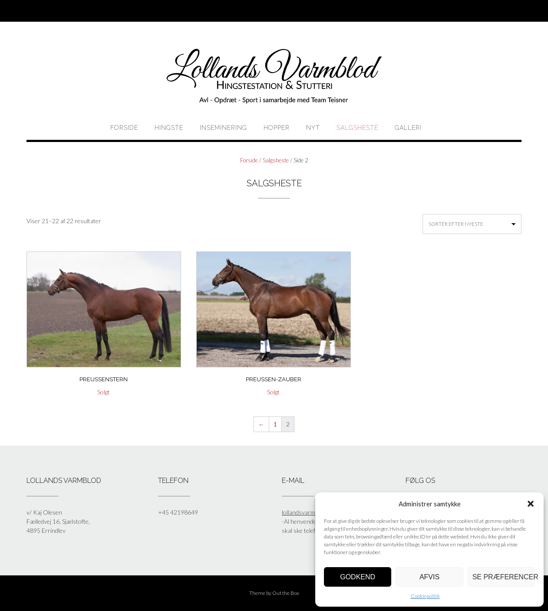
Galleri (408, 127)
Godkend (357, 577)
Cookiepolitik (425, 596)
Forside (124, 127)
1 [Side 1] (275, 424)
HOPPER (277, 127)
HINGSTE (169, 127)
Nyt (313, 127)
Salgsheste (357, 127)
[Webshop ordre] (472, 224)
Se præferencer (503, 577)
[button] (530, 503)
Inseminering (223, 127)
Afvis (429, 577)
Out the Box (285, 593)
